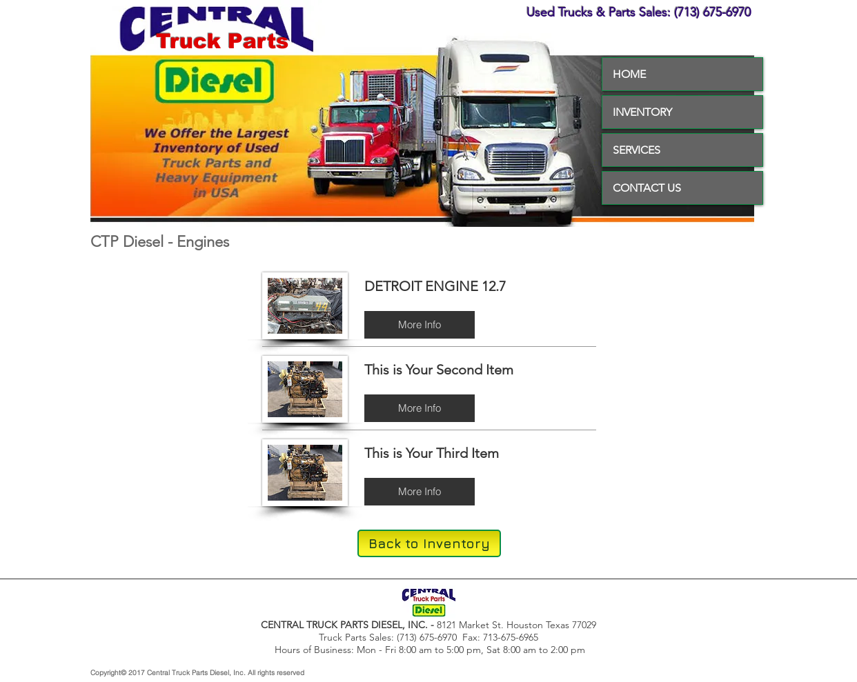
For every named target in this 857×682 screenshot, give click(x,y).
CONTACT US (647, 187)
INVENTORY (642, 112)
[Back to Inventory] (429, 543)
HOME (629, 74)
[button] (419, 325)
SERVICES (636, 150)
